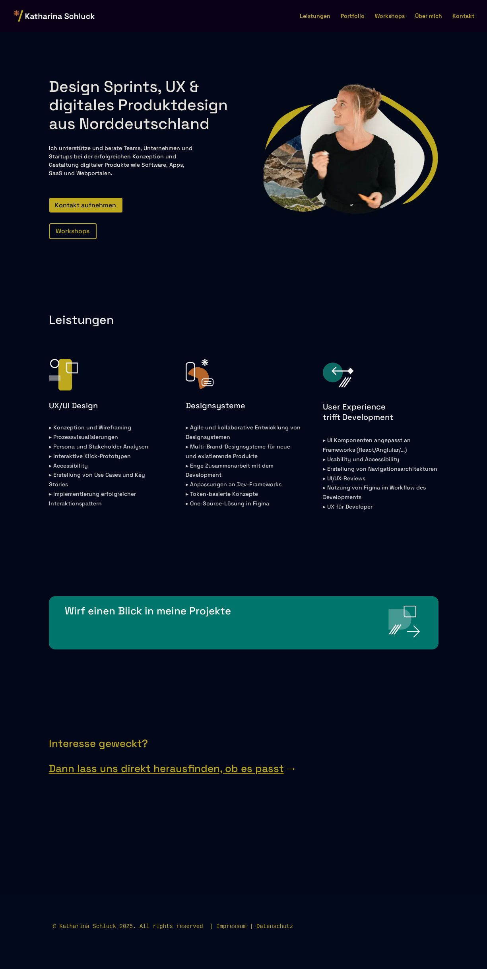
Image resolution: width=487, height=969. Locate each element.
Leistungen (315, 16)
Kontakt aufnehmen (85, 205)
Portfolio (353, 16)
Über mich (428, 16)
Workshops (390, 16)
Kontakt (463, 16)
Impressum (231, 926)
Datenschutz (274, 926)
